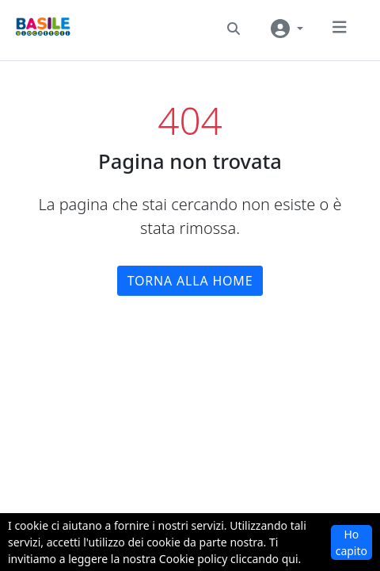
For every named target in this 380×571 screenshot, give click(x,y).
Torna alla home (190, 280)
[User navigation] (287, 28)
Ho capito (351, 542)
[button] (233, 28)
